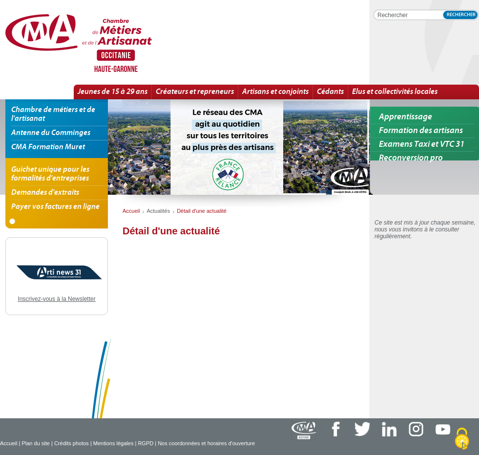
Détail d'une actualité (112, 43)
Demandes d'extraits (45, 193)
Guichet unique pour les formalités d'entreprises (50, 174)
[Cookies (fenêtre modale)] (462, 439)
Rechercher (461, 15)
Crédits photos (71, 443)
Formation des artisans (421, 131)
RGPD (145, 443)
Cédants (330, 92)
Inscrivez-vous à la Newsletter (56, 299)
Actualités (158, 211)
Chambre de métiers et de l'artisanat (53, 114)
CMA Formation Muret (48, 147)
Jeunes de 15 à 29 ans (112, 92)
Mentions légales (113, 443)
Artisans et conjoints (275, 92)
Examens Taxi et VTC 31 (421, 144)
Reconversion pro (411, 158)
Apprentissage (405, 117)
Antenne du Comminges (50, 133)
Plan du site (35, 443)
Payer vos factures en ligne (55, 207)
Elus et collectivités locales (394, 92)
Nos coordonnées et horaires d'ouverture (206, 443)
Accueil (8, 443)
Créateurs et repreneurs (195, 92)
